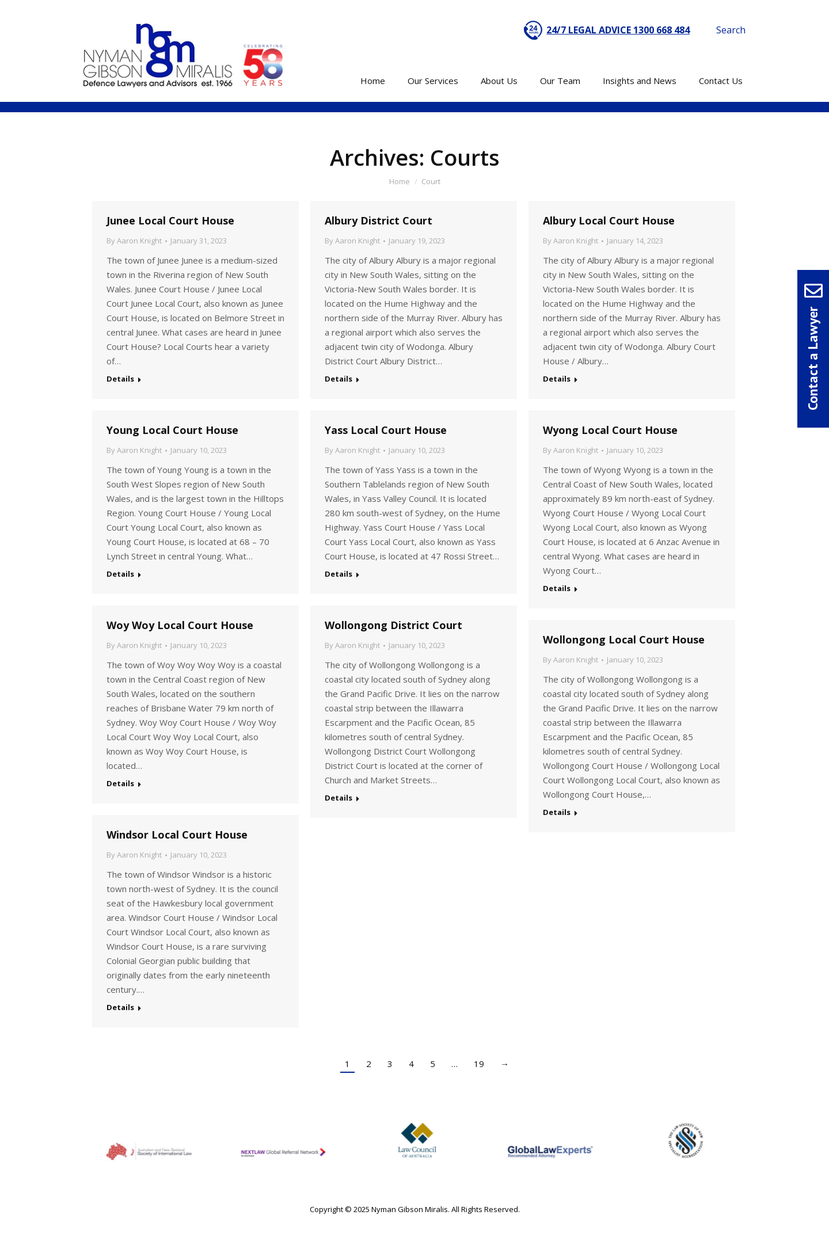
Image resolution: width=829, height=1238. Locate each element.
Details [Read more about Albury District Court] (338, 379)
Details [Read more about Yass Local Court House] (338, 574)
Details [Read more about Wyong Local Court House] (557, 588)
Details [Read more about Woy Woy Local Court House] (120, 783)
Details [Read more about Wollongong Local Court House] (557, 812)
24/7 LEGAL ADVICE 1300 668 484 (618, 30)
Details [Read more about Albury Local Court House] (557, 379)
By (134, 240)
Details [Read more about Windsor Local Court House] (120, 1007)
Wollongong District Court (393, 625)
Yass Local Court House (386, 430)
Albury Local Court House (609, 220)
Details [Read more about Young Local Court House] (120, 574)
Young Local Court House (172, 430)
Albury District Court (378, 220)
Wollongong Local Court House (624, 639)
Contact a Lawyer (812, 358)
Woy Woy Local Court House (180, 625)
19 (479, 1063)
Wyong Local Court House (610, 430)
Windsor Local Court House (177, 834)
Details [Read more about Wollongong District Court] (338, 798)
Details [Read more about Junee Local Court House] (120, 379)
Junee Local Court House (170, 220)
